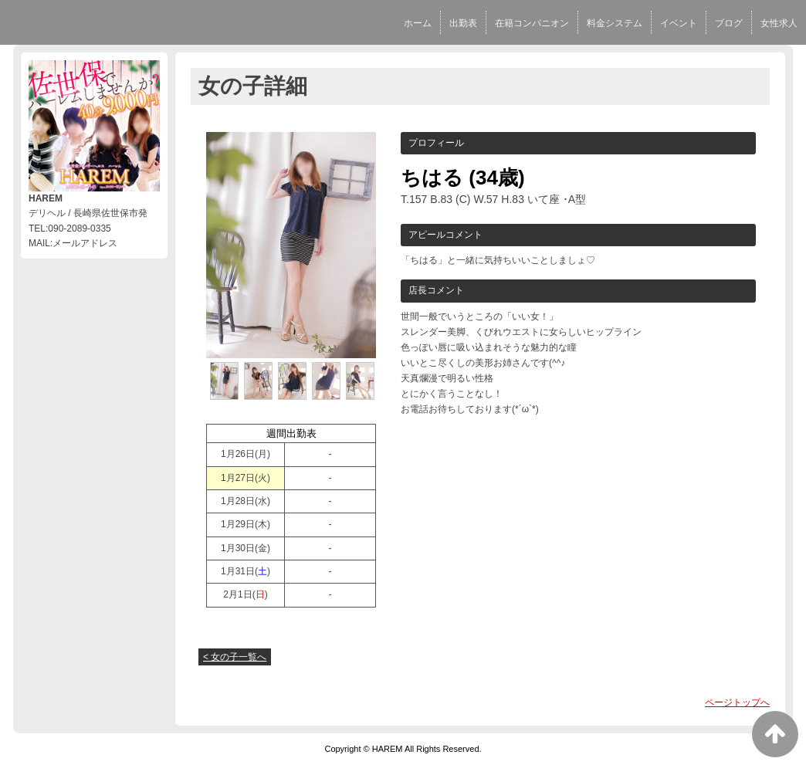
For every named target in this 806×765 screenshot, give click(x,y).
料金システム (614, 23)
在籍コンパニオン (532, 23)
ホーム (418, 23)
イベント (678, 23)
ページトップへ (737, 702)
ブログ (729, 23)
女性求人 (779, 23)
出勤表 (463, 23)
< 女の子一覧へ (234, 657)
